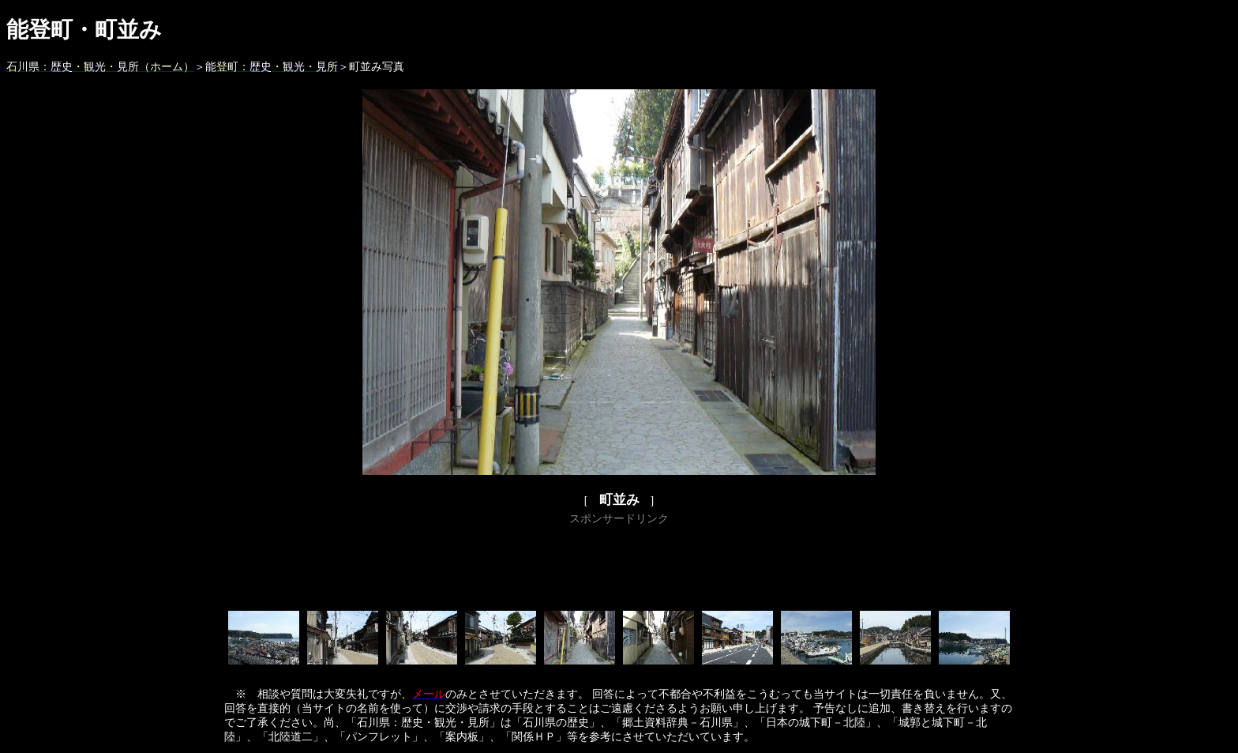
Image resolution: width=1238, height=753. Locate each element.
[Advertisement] (619, 565)
